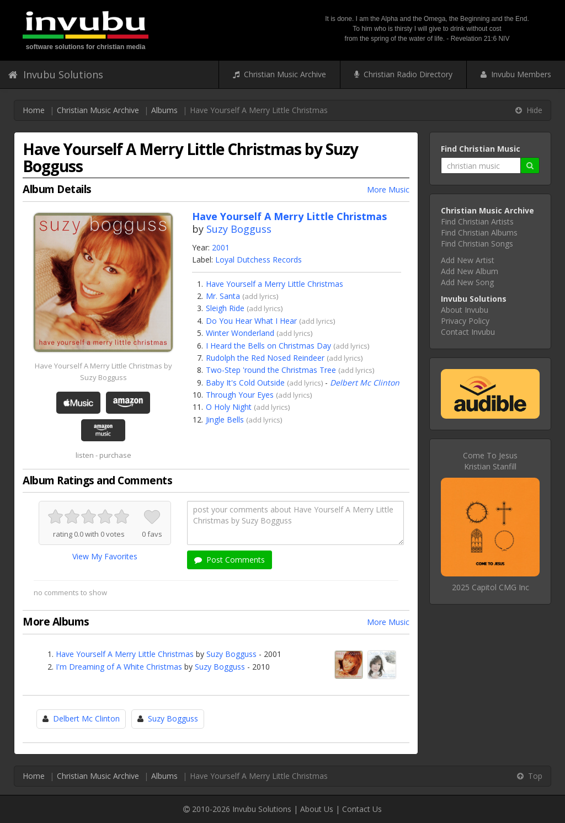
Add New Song (467, 282)
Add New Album (469, 271)
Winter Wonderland (240, 333)
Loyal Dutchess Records (258, 259)
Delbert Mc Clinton (364, 382)
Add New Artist (467, 260)
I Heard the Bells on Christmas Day (268, 345)
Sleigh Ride (225, 308)
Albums (164, 110)
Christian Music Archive (279, 74)
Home (34, 110)
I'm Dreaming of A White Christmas (119, 666)
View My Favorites (104, 556)
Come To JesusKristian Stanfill (490, 461)
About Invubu (464, 309)
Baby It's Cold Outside (245, 382)
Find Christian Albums (479, 232)
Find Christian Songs (477, 243)
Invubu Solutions (55, 74)
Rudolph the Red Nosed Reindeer (265, 357)
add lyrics (260, 296)
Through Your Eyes (240, 394)
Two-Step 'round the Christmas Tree (271, 370)
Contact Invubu (468, 332)
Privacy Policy (465, 321)
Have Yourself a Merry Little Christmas (274, 284)
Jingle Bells (225, 419)
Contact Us (362, 809)
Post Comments (229, 559)
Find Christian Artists (477, 221)
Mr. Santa (223, 296)
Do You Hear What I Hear (251, 321)
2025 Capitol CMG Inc (490, 587)
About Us (316, 809)
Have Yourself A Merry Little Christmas (125, 654)
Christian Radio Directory (403, 74)
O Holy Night (229, 407)
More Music (388, 189)
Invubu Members (516, 74)
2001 (221, 247)
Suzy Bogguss (238, 229)
